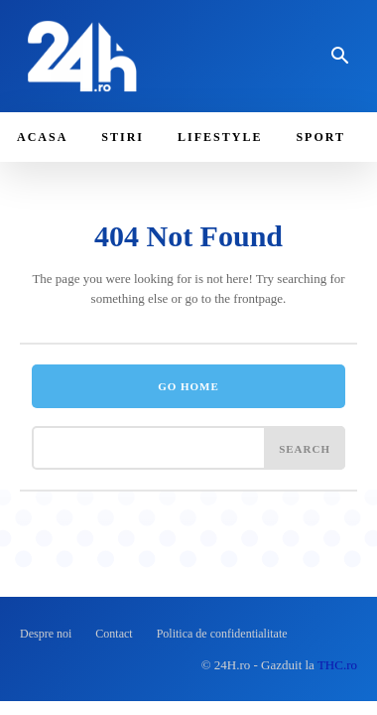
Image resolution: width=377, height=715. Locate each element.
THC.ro (337, 664)
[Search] (304, 448)
